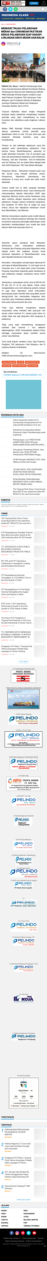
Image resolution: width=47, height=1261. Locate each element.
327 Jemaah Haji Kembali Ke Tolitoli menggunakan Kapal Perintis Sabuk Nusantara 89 (17, 1174)
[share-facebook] (5, 9)
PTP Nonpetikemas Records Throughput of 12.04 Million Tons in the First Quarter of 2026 (16, 577)
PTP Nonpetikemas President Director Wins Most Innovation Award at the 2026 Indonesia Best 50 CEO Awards (17, 535)
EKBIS (26, 1211)
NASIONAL (4, 1223)
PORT (25, 1223)
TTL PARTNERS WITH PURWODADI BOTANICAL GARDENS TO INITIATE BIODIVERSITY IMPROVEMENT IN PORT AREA (16, 634)
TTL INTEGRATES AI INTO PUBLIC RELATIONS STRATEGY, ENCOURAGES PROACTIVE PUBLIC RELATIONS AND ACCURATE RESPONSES (15, 549)
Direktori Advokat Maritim (34, 1241)
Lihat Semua (23, 662)
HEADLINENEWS (9, 362)
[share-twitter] (10, 9)
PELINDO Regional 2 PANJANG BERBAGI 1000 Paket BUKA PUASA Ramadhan (23, 375)
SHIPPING (4, 1226)
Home (3, 24)
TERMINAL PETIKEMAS (31, 1226)
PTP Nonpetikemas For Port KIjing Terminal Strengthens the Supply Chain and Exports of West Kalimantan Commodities (15, 592)
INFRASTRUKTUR (32, 362)
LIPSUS (26, 1217)
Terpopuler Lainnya (23, 1200)
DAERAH (4, 1211)
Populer (34, 3)
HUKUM (20, 362)
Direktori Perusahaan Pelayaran (14, 1241)
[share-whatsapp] (16, 9)
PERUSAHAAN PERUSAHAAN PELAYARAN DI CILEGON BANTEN (17, 1132)
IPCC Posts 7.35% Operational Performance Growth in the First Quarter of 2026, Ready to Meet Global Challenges (14, 606)
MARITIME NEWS (19, 366)
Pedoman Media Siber (29, 1238)
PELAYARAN (32, 366)
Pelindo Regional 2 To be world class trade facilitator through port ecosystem (18, 1146)
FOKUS (3, 1214)
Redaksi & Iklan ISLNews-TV (12, 1238)
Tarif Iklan (41, 1238)
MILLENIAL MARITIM (31, 1220)
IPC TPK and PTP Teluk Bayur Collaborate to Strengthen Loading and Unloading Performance (15, 563)
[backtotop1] (45, 1246)
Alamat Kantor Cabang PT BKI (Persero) (17, 1187)
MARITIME (7, 366)
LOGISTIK (4, 1220)
